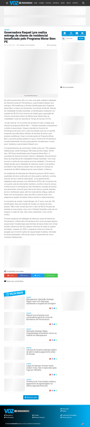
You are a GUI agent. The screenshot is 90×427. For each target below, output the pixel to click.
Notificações (9, 417)
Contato (35, 415)
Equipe (63, 411)
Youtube (77, 33)
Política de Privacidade (68, 415)
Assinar (81, 38)
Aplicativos (8, 415)
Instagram (71, 33)
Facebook (64, 33)
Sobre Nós (64, 409)
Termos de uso (65, 417)
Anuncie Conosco (38, 417)
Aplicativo (82, 33)
